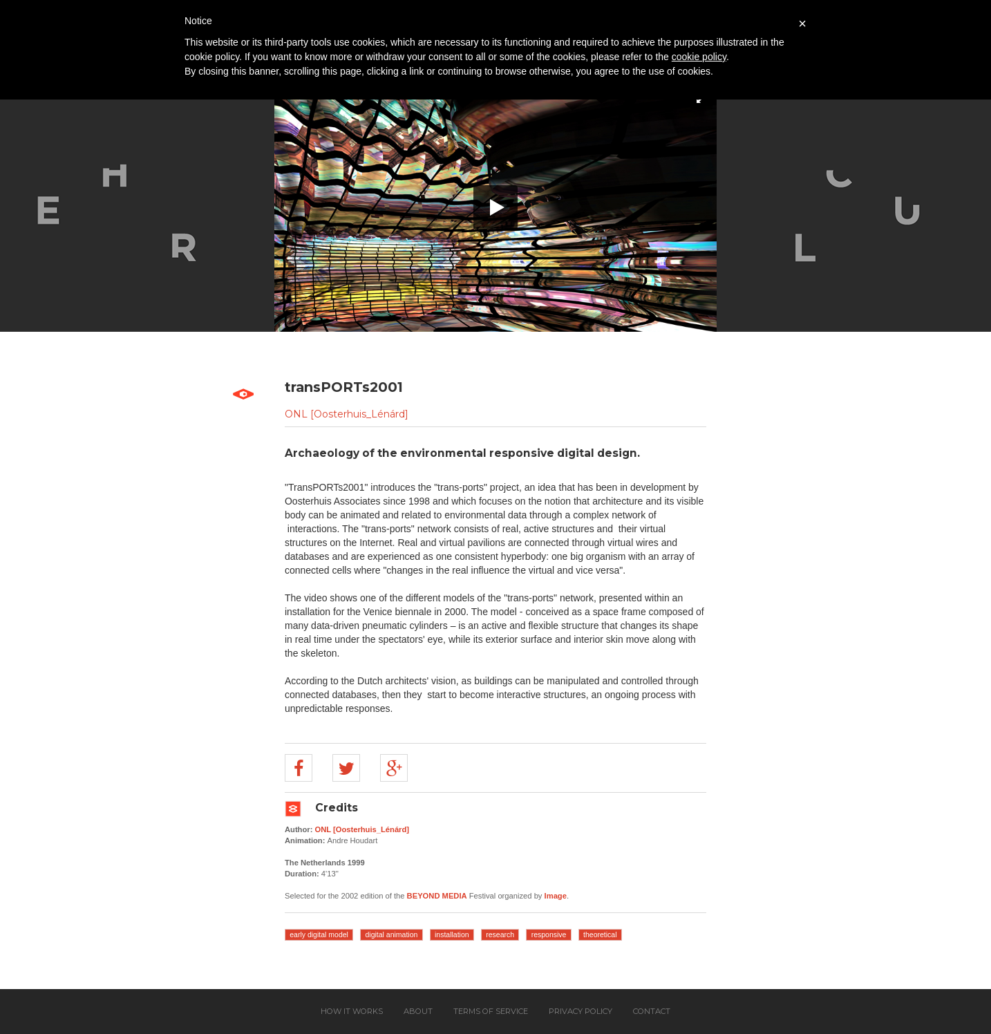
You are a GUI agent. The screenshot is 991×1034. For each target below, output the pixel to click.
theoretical (599, 934)
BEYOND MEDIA (437, 896)
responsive (549, 934)
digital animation (392, 934)
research (500, 934)
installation (452, 934)
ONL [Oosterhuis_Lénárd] (346, 414)
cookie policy (699, 56)
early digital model (319, 934)
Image (556, 896)
